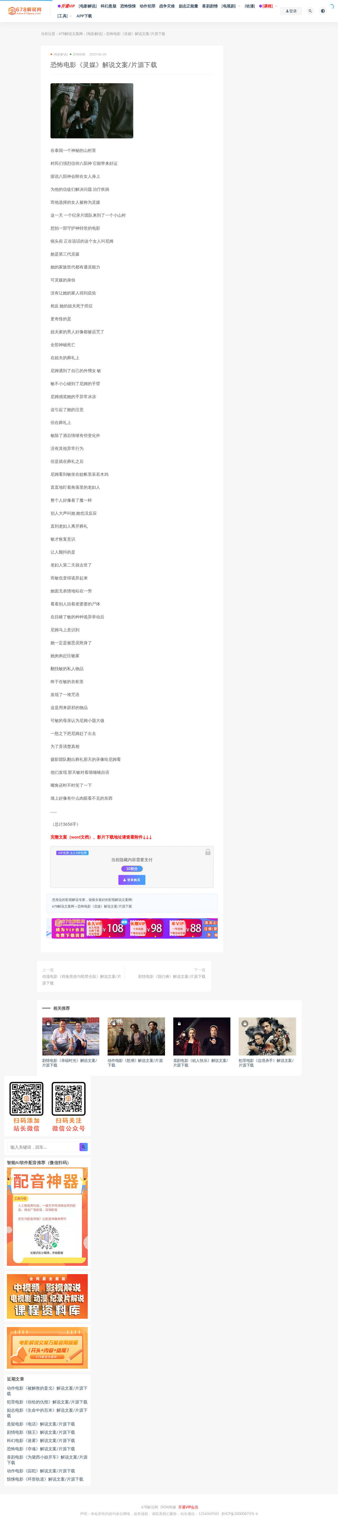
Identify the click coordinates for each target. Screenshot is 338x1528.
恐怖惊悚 (128, 6)
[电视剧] (229, 6)
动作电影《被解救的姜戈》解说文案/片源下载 (47, 1390)
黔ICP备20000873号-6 (240, 1513)
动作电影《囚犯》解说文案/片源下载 (41, 1470)
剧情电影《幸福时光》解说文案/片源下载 (69, 1062)
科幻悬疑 (108, 6)
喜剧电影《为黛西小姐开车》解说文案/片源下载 (47, 1459)
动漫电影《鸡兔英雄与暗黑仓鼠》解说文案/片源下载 (81, 979)
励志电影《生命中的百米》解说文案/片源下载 (47, 1413)
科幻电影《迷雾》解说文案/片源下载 (41, 1440)
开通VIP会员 (188, 1507)
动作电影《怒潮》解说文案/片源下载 (135, 1062)
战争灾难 (167, 6)
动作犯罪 (147, 6)
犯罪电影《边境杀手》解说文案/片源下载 (266, 1062)
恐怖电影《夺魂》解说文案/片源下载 (41, 1448)
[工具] (62, 16)
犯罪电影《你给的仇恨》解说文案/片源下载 (47, 1401)
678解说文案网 (71, 33)
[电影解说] (88, 6)
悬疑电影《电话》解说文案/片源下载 (41, 1423)
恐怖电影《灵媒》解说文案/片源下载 (105, 906)
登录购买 (131, 880)
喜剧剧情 (210, 6)
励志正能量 (188, 6)
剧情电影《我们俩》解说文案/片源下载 (172, 976)
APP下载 (84, 16)
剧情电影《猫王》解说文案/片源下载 (41, 1432)
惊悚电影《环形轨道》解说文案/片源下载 (45, 1478)
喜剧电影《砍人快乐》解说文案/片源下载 (200, 1062)
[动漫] (250, 6)
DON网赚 (168, 1507)
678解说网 (149, 1507)
